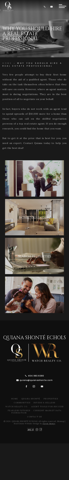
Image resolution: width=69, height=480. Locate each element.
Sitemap (60, 421)
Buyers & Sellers (44, 402)
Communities (22, 402)
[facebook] (26, 386)
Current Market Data (47, 410)
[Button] (62, 6)
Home (14, 399)
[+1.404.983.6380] (45, 6)
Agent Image (49, 423)
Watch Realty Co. (16, 406)
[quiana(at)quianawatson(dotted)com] (52, 6)
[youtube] (42, 386)
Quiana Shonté (30, 399)
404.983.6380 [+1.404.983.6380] (36, 375)
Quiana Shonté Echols (34, 337)
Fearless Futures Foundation (19, 411)
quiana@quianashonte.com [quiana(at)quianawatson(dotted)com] (36, 380)
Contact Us (34, 417)
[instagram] (34, 386)
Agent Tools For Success (47, 406)
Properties (50, 399)
